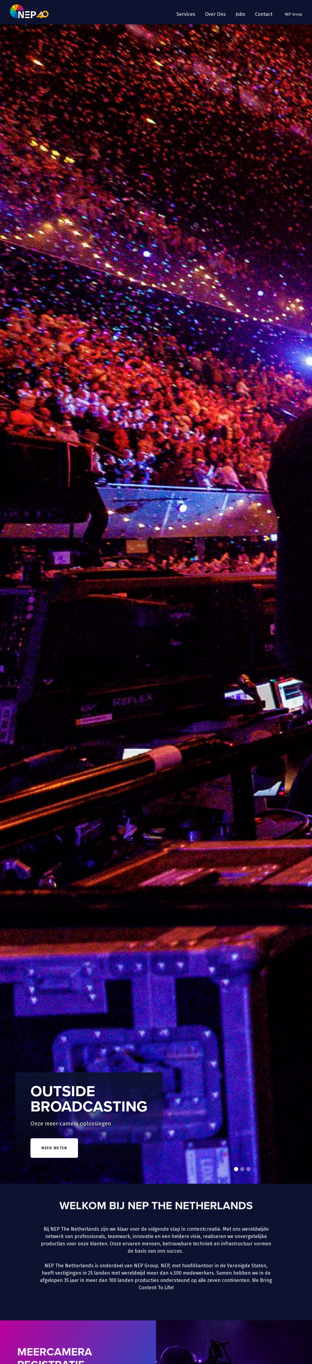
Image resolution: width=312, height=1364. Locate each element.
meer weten (54, 1148)
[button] (186, 14)
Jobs (240, 14)
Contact (263, 14)
